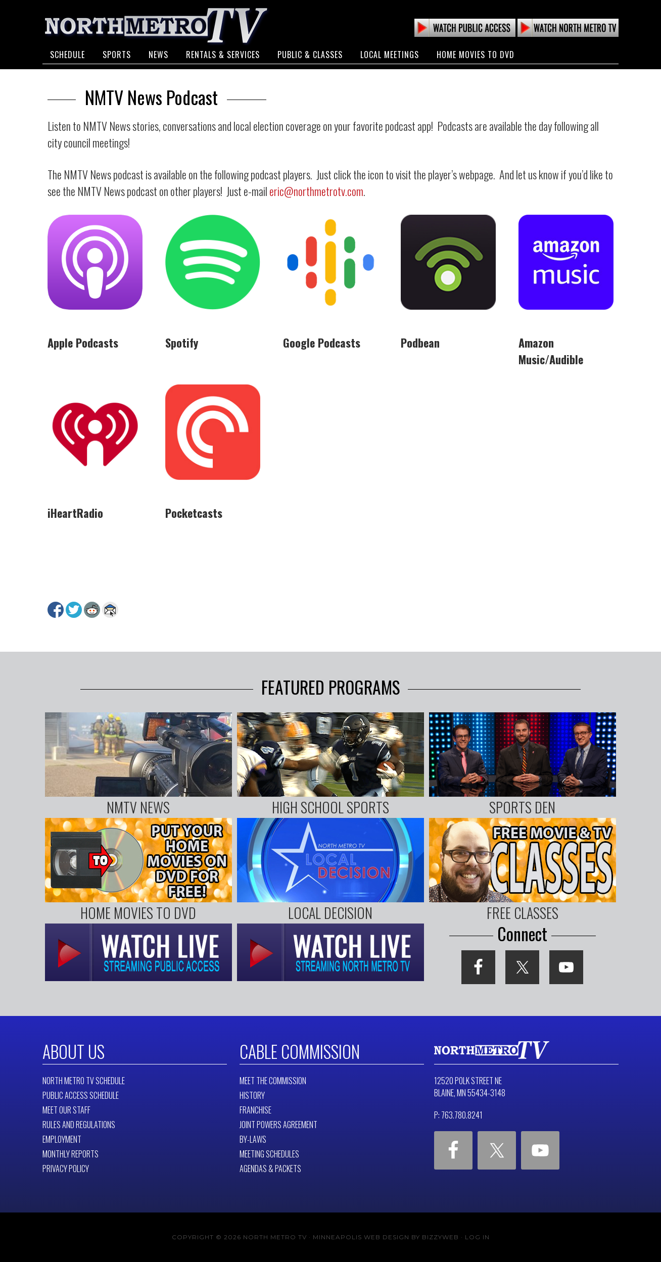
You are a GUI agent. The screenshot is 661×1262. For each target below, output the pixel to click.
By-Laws (253, 1139)
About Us (73, 1051)
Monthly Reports (70, 1154)
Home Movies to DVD (475, 54)
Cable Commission (300, 1051)
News (158, 54)
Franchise (255, 1110)
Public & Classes (310, 54)
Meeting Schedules (269, 1154)
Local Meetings (389, 54)
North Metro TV (156, 25)
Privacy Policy (65, 1168)
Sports (117, 54)
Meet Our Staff (66, 1110)
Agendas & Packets (270, 1168)
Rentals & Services (223, 54)
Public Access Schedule (80, 1095)
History (252, 1095)
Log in (477, 1237)
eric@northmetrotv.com (316, 191)
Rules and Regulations (78, 1125)
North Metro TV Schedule (83, 1081)
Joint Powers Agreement (278, 1125)
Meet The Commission (273, 1081)
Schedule (67, 54)
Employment (61, 1139)
